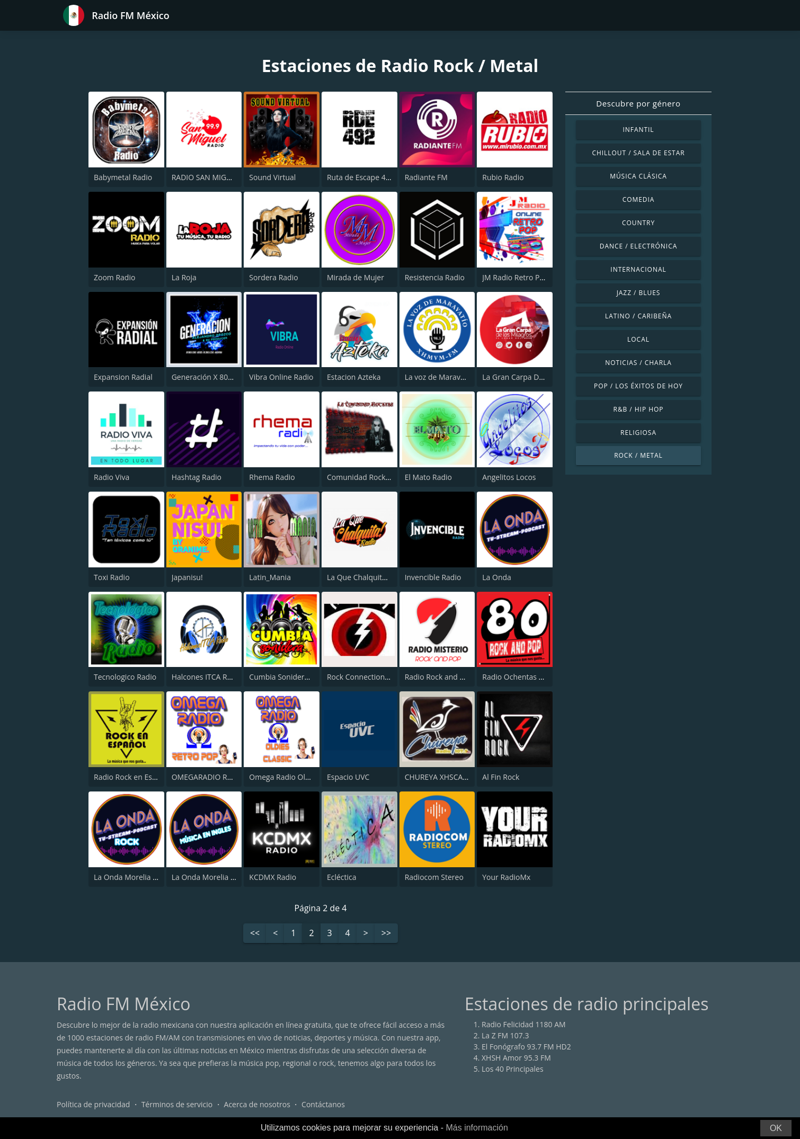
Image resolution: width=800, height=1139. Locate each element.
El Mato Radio (428, 477)
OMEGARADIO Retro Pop (214, 777)
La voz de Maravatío (439, 377)
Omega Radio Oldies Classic (296, 777)
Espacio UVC (348, 777)
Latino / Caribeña (638, 316)
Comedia (639, 199)
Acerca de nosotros (257, 1104)
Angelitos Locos (509, 477)
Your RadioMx (506, 877)
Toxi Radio (112, 577)
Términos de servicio (177, 1104)
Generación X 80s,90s (209, 377)
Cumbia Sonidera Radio (289, 677)
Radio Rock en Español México (146, 777)
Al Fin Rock (500, 777)
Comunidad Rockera (362, 477)
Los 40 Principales (513, 1069)
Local (638, 339)
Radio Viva (111, 477)
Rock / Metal (638, 455)
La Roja (184, 277)
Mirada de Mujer (355, 277)
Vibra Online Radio (281, 377)
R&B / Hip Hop (639, 409)
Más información (477, 1127)
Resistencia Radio (435, 277)
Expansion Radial (123, 377)
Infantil (638, 129)
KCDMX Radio (272, 877)
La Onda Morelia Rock (131, 877)
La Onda (496, 577)
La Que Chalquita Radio (367, 577)
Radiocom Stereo (434, 877)
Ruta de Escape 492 (360, 177)
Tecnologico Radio (125, 677)
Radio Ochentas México (522, 677)
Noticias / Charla (638, 362)
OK (776, 1128)
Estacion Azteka (354, 377)
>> (386, 933)
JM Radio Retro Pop (515, 277)
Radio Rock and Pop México (452, 677)
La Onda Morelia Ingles (211, 877)
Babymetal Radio (123, 177)
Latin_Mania (270, 577)
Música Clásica (638, 176)
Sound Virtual (272, 177)
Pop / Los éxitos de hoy (638, 385)
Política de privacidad (93, 1104)
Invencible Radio (433, 577)
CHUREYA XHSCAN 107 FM (450, 777)
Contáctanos (323, 1104)
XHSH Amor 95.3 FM (516, 1058)
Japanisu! (187, 577)
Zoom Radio (114, 277)
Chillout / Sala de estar (638, 152)
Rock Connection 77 (361, 677)
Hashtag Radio (196, 477)
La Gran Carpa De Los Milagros (535, 377)
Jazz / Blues (639, 292)
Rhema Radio (272, 477)
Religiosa (638, 432)
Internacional (638, 269)
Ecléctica (342, 877)
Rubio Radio (502, 177)
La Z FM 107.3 (505, 1035)
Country (638, 222)
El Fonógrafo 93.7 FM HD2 (526, 1047)
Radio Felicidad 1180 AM (524, 1024)
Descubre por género (638, 103)
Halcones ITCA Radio (207, 677)
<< (255, 933)
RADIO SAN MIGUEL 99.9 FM (220, 177)
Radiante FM (426, 177)
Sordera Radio (273, 277)
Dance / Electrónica (638, 246)
